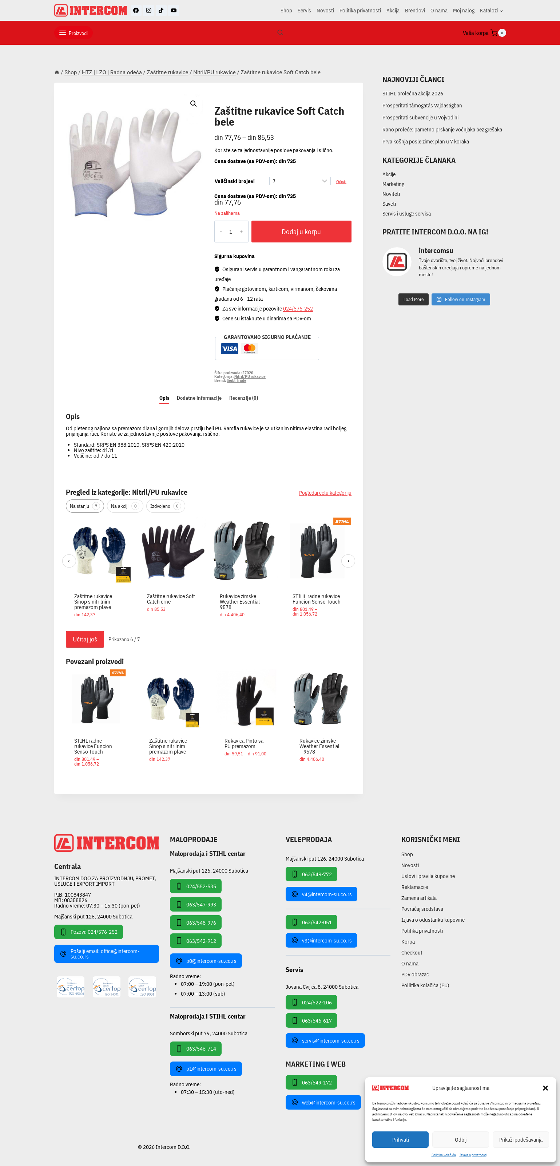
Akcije (389, 174)
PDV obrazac (415, 974)
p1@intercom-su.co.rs (206, 1068)
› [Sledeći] (348, 561)
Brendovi (415, 10)
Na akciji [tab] (125, 506)
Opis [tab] (164, 398)
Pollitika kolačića (444, 1155)
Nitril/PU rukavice (245, 102)
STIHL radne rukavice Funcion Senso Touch (317, 599)
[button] (545, 1088)
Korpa (408, 941)
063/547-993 (195, 904)
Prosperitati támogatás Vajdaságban (422, 105)
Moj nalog (463, 10)
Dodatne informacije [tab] (199, 398)
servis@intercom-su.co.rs (325, 1040)
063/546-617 (311, 1020)
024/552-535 (195, 886)
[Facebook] (136, 10)
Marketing (393, 184)
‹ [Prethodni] (69, 561)
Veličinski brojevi (235, 181)
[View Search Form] (280, 32)
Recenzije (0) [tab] (243, 398)
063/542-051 (311, 922)
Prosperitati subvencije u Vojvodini (420, 117)
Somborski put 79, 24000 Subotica (208, 1033)
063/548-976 (195, 922)
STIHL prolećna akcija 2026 (412, 93)
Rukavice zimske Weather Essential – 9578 (242, 601)
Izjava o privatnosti (473, 1155)
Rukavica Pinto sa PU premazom (244, 743)
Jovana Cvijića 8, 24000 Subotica (322, 986)
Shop (286, 10)
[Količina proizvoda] (230, 231)
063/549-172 (311, 1082)
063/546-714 (195, 1048)
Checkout (411, 952)
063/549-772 (311, 874)
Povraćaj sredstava (422, 908)
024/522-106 (311, 1002)
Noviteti (391, 193)
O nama (439, 10)
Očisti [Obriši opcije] (341, 181)
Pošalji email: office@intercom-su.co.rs (99, 954)
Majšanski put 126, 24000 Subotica (93, 916)
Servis (304, 10)
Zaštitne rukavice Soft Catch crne (171, 599)
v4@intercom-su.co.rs (321, 894)
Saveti (389, 203)
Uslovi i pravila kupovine (428, 876)
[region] (209, 572)
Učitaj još (85, 639)
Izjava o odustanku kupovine (433, 919)
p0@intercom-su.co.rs (206, 960)
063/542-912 (195, 940)
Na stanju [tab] (85, 506)
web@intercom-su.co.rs (323, 1102)
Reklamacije (414, 887)
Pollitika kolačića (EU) (425, 985)
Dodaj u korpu (301, 231)
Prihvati (400, 1139)
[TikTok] (161, 10)
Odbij (460, 1139)
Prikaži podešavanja (521, 1139)
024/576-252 (298, 308)
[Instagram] (148, 10)
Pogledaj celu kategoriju (325, 492)
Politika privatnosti (360, 10)
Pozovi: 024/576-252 (89, 932)
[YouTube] (173, 10)
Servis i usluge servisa (406, 213)
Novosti (325, 10)
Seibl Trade (236, 380)
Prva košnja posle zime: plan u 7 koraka (425, 141)
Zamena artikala (419, 897)
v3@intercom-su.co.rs (321, 940)
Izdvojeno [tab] (165, 506)
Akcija (393, 10)
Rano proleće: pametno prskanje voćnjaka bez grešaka (442, 129)
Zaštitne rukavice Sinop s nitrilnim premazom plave (93, 601)
